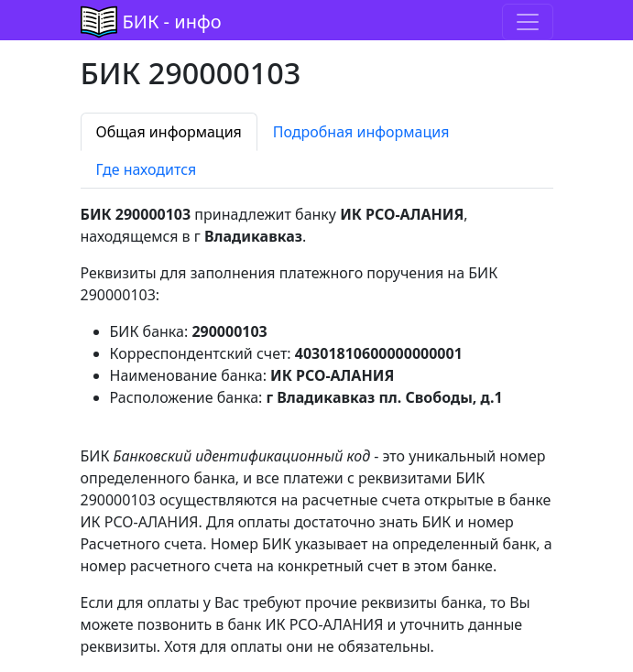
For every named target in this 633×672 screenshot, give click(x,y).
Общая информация (169, 132)
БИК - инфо (172, 21)
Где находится (146, 169)
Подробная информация (361, 132)
